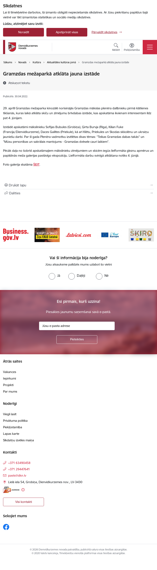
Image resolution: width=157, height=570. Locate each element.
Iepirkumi (9, 378)
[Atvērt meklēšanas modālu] (116, 48)
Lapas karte (11, 434)
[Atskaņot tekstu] (19, 82)
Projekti (8, 385)
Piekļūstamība (12, 427)
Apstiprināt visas (67, 32)
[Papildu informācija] (23, 489)
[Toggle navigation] (150, 47)
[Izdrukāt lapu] (78, 185)
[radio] (54, 275)
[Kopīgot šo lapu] (78, 193)
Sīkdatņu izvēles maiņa (18, 440)
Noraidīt (23, 32)
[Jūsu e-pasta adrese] (77, 326)
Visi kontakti (23, 502)
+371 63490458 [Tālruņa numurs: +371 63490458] (19, 463)
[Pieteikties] (76, 339)
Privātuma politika (15, 421)
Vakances (9, 372)
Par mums (10, 391)
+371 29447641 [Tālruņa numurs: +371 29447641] (19, 469)
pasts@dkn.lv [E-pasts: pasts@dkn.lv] (17, 475)
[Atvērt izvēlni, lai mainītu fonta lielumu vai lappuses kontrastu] (132, 48)
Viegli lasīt (9, 414)
